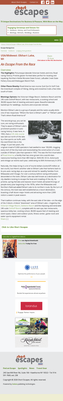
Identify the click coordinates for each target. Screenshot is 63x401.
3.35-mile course (17, 134)
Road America (8, 155)
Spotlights (22, 368)
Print (52, 58)
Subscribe (6, 237)
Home (3, 44)
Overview (4, 51)
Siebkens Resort (27, 205)
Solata (14, 384)
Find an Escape (11, 44)
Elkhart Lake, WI (29, 44)
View (20, 240)
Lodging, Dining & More (23, 51)
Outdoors (11, 51)
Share (49, 56)
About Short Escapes (19, 2)
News (31, 368)
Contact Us (34, 2)
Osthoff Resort (15, 208)
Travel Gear (41, 368)
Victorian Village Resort (10, 205)
